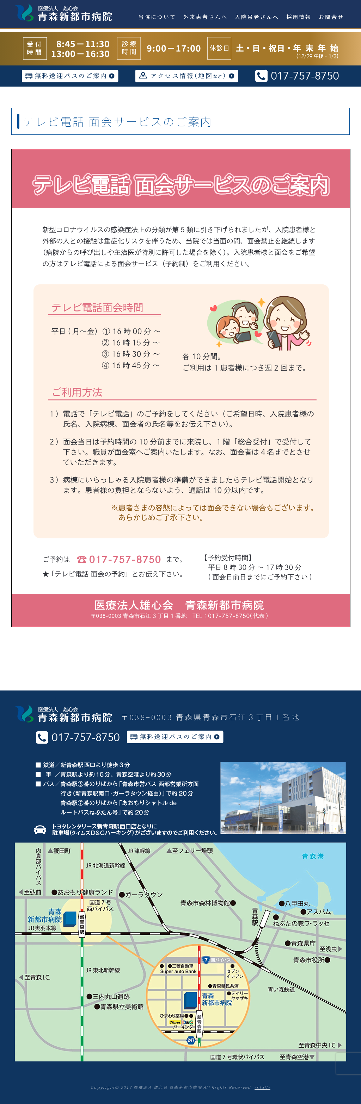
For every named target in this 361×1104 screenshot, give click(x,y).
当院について (157, 16)
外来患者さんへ (205, 16)
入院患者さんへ (257, 16)
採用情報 (299, 16)
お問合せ (331, 16)
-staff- (262, 1087)
